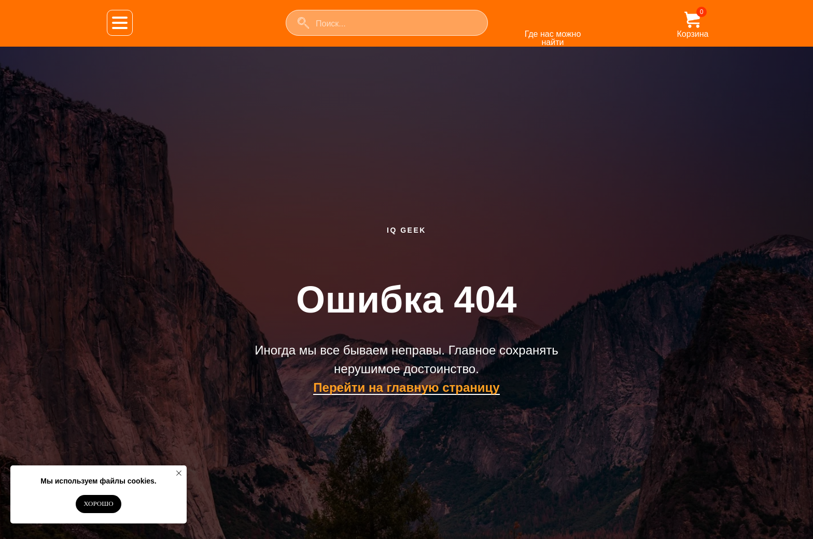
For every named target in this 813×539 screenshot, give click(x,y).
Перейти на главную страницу (406, 387)
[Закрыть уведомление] (179, 473)
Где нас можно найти (553, 38)
